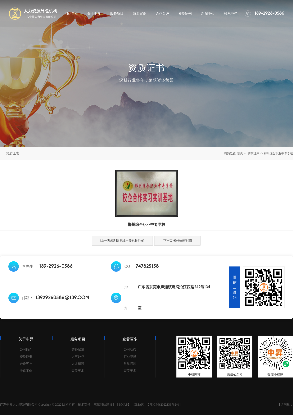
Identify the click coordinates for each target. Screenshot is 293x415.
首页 (240, 153)
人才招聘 (78, 363)
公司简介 (26, 349)
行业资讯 (130, 356)
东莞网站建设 (103, 404)
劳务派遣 (78, 349)
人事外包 (78, 356)
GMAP (138, 404)
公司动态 (130, 349)
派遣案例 (26, 370)
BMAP (123, 404)
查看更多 (78, 370)
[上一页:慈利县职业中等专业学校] (122, 240)
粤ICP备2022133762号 (164, 404)
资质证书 (254, 153)
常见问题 (130, 363)
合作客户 (26, 363)
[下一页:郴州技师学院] (177, 240)
